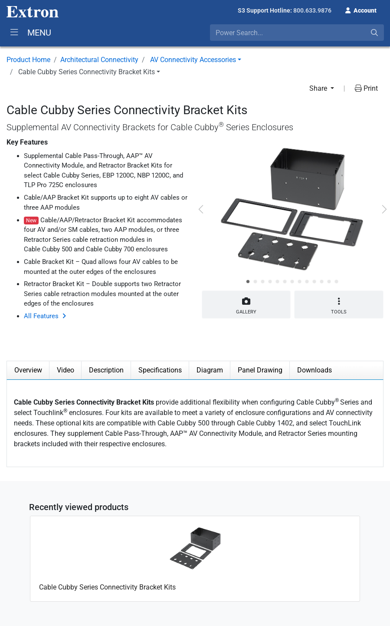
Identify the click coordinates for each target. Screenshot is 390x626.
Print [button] (366, 88)
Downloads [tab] (314, 370)
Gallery (246, 304)
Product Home (28, 60)
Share (319, 88)
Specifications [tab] (160, 370)
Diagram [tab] (210, 370)
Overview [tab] (28, 370)
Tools (339, 306)
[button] (360, 9)
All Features (41, 316)
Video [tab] (65, 370)
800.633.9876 (312, 10)
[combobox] (297, 32)
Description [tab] (106, 370)
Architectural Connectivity (99, 60)
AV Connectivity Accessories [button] (193, 60)
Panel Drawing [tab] (260, 370)
